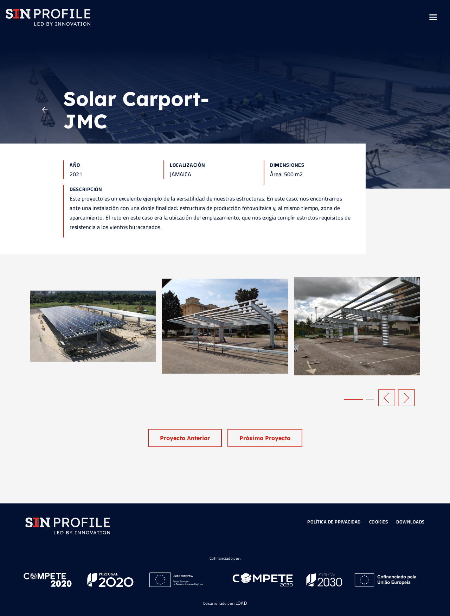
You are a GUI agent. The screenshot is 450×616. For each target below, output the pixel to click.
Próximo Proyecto (264, 438)
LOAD (241, 603)
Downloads (410, 521)
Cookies (378, 521)
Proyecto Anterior (185, 438)
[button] (353, 399)
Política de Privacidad (333, 521)
